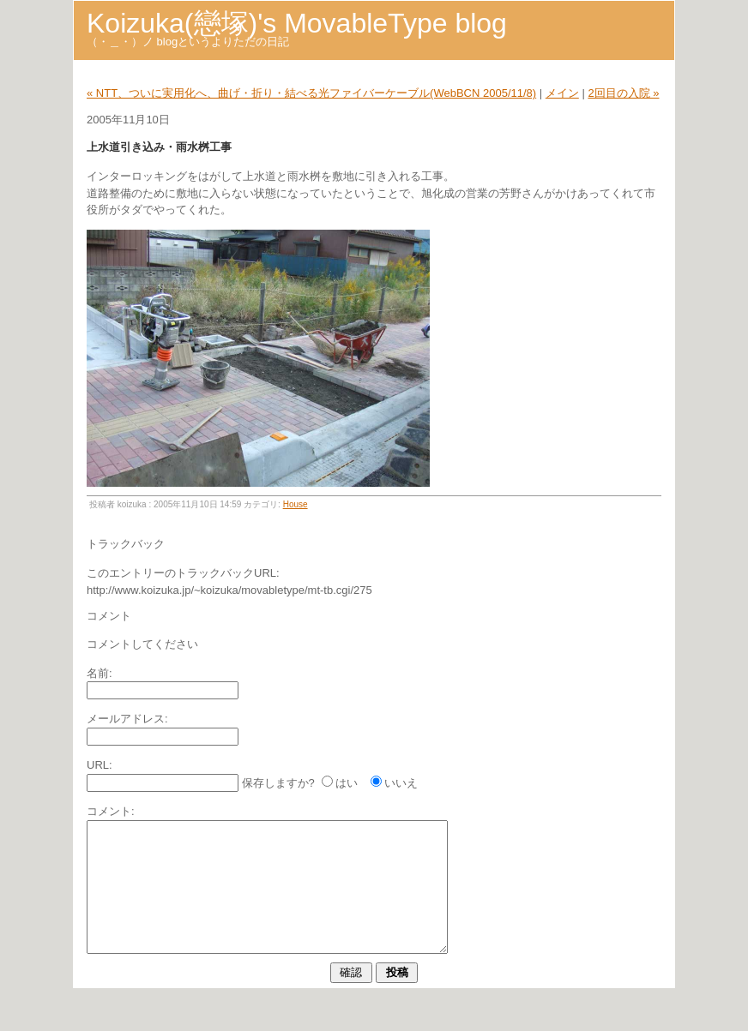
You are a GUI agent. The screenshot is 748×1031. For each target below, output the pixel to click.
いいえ (401, 782)
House (295, 504)
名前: (99, 673)
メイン (562, 93)
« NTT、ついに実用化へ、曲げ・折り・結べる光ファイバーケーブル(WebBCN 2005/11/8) (311, 93)
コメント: (111, 811)
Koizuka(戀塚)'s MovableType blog (297, 23)
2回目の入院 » (623, 93)
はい (346, 782)
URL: (99, 764)
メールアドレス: (127, 718)
